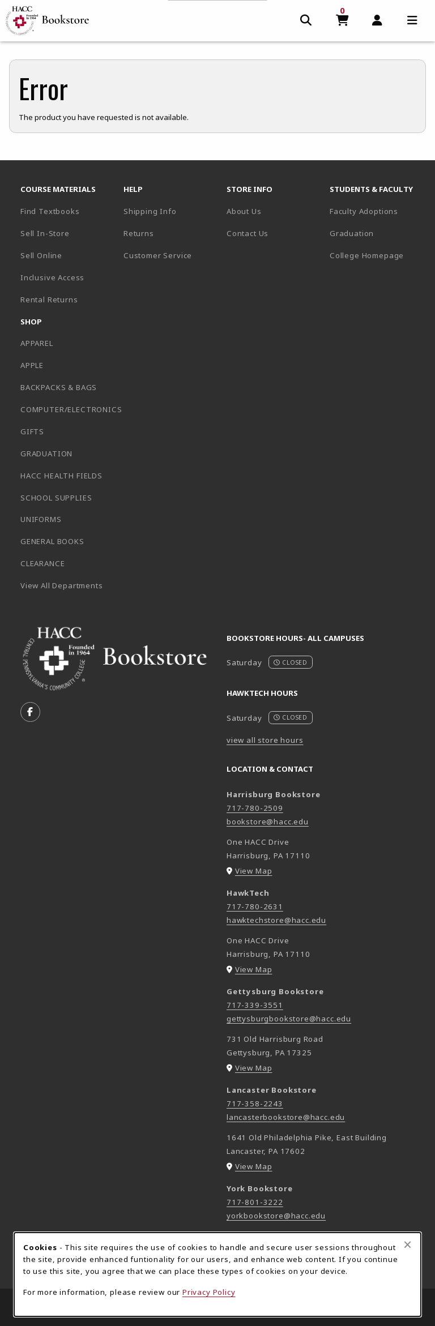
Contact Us (247, 233)
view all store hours (265, 740)
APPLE (32, 365)
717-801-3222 (255, 1202)
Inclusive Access (52, 277)
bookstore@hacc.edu (268, 821)
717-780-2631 (255, 906)
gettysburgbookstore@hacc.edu (289, 1018)
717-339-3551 (255, 1005)
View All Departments (61, 585)
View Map (253, 871)
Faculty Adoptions (364, 211)
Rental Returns (49, 299)
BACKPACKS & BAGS (58, 387)
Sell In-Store (45, 233)
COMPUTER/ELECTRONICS (67, 409)
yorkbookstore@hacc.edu (276, 1215)
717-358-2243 (255, 1103)
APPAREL (36, 343)
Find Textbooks (50, 211)
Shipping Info (150, 211)
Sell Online (41, 255)
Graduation (352, 233)
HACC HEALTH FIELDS (61, 475)
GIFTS (32, 431)
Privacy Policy (209, 1292)
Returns (138, 233)
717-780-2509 (255, 808)
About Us (244, 211)
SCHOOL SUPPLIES (56, 498)
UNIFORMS (41, 519)
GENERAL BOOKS (52, 541)
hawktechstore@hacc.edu (276, 920)
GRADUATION (46, 453)
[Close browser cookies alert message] (407, 1244)
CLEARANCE (42, 563)
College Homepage (377, 255)
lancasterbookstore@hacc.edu (286, 1117)
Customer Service (157, 255)
